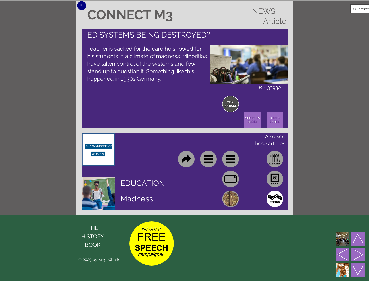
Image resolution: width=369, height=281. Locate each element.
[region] (230, 104)
